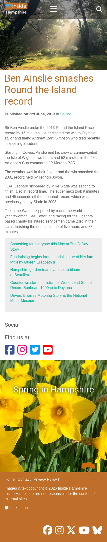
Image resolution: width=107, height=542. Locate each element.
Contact (24, 479)
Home (10, 479)
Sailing (65, 114)
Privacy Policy (45, 479)
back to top (16, 508)
